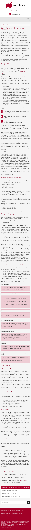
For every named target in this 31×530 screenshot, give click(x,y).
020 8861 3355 (15, 10)
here (17, 151)
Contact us (5, 510)
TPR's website (6, 130)
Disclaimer (19, 510)
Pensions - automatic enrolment (9, 490)
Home (2, 510)
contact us (23, 480)
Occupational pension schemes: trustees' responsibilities (15, 487)
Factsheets (3, 24)
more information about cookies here (15, 513)
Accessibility (14, 510)
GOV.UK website (22, 429)
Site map (9, 510)
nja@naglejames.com (15, 14)
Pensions (8, 24)
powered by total (6, 527)
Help (22, 510)
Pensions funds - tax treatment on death (11, 496)
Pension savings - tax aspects (9, 493)
